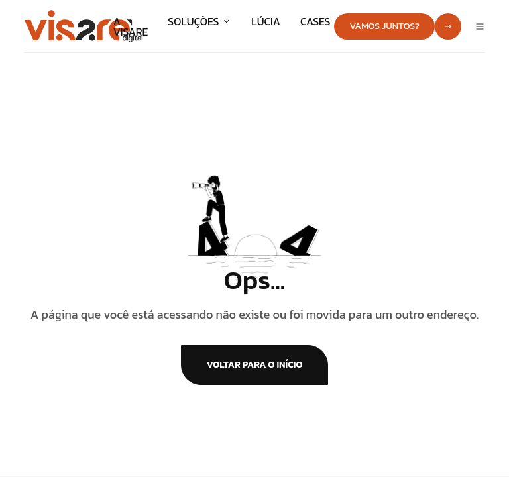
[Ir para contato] (448, 26)
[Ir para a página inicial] (83, 24)
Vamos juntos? (384, 26)
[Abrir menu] (480, 26)
